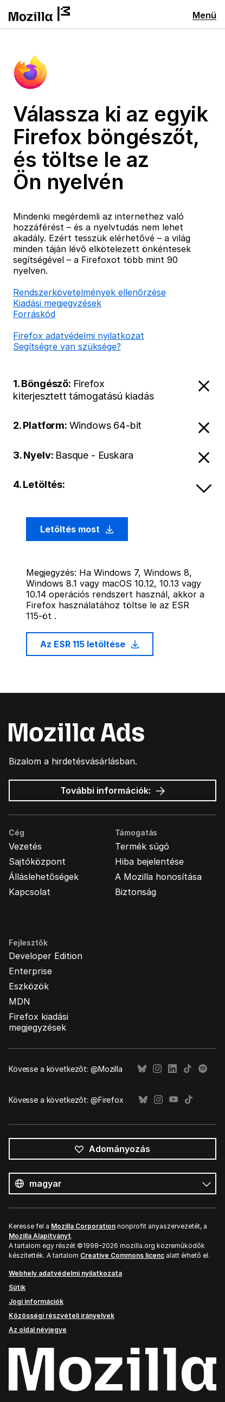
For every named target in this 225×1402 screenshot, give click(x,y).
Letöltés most (77, 529)
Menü (204, 15)
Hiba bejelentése (149, 861)
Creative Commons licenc (122, 1255)
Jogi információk (36, 1301)
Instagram (157, 1069)
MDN (19, 1001)
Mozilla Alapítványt (40, 1236)
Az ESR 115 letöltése (89, 644)
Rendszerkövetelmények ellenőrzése (89, 292)
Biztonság (135, 891)
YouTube (173, 1100)
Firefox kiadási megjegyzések (38, 1022)
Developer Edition (45, 955)
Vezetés (25, 846)
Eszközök (29, 986)
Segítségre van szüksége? (67, 346)
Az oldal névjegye (38, 1330)
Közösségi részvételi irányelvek (61, 1315)
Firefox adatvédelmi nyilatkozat (78, 335)
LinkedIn (172, 1069)
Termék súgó (142, 846)
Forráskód (34, 313)
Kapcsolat (29, 891)
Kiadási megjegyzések (57, 303)
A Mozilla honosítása (158, 876)
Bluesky (142, 1069)
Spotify (202, 1069)
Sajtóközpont (37, 861)
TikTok (187, 1069)
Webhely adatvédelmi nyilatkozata (65, 1273)
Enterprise (30, 971)
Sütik (17, 1287)
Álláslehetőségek (44, 876)
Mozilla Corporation (83, 1226)
